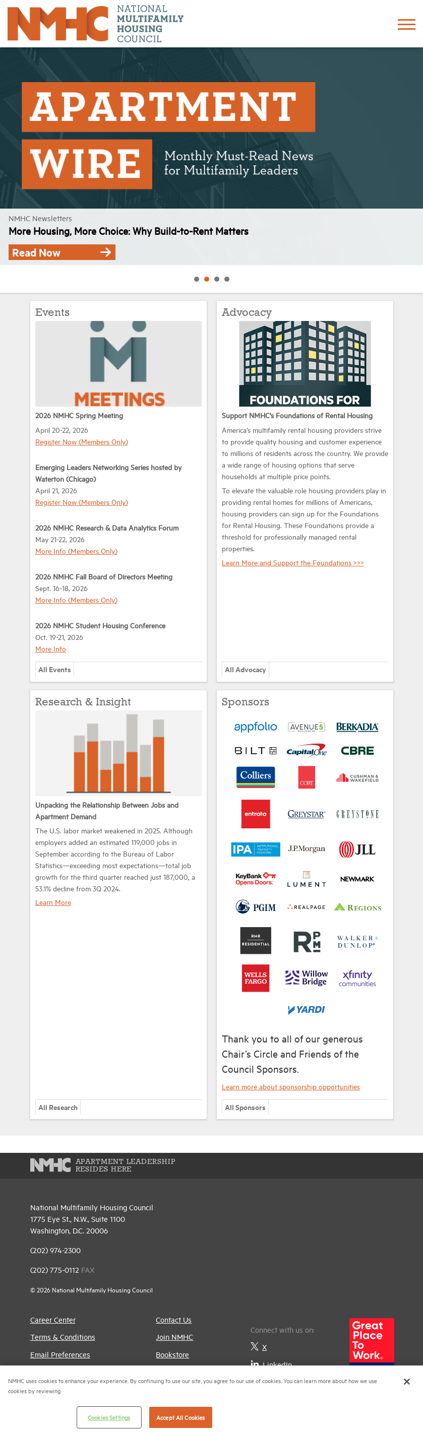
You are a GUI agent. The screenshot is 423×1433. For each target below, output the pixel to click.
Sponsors (245, 702)
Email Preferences (60, 1354)
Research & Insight (83, 702)
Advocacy (247, 312)
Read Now (62, 252)
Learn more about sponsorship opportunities (291, 1086)
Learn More (53, 901)
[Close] (407, 1382)
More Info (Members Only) (76, 550)
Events (52, 312)
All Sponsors (245, 1106)
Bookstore (172, 1354)
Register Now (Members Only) (81, 441)
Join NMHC (174, 1336)
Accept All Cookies (180, 1417)
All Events (54, 669)
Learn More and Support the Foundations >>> (293, 562)
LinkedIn (271, 1364)
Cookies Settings (109, 1417)
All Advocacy (245, 669)
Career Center (53, 1319)
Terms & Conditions (62, 1336)
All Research (58, 1106)
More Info (50, 648)
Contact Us (174, 1319)
